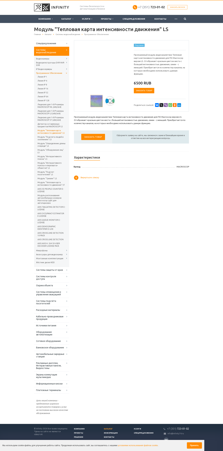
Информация (111, 433)
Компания (45, 19)
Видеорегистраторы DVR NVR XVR (50, 64)
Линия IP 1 (42, 77)
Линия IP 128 (43, 100)
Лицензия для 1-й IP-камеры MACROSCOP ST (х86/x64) (51, 118)
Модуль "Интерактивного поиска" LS (50, 157)
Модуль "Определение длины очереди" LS (51, 144)
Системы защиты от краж (49, 270)
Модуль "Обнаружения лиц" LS (51, 151)
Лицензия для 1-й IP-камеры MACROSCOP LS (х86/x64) (51, 112)
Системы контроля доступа (46, 277)
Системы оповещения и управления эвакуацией (48, 293)
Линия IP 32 (43, 93)
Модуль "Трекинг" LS (47, 178)
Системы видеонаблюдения (46, 51)
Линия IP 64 (43, 97)
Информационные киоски (49, 383)
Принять (194, 445)
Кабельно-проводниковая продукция (49, 317)
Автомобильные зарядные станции (50, 355)
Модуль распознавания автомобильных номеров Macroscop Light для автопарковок (49, 199)
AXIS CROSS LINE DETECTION (51, 239)
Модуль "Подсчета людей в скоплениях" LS (50, 138)
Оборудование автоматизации (44, 333)
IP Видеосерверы (44, 69)
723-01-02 (151, 7)
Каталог (67, 19)
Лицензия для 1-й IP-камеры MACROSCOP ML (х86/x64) (51, 105)
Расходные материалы (48, 310)
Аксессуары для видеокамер (49, 254)
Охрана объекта (44, 285)
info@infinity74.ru (176, 433)
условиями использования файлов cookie (138, 445)
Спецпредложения (134, 19)
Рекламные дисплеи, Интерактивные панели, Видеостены (48, 365)
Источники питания (46, 325)
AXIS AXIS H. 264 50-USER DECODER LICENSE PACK (49, 244)
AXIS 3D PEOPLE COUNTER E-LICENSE (51, 190)
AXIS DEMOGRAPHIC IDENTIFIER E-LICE (47, 227)
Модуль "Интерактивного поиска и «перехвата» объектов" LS (50, 165)
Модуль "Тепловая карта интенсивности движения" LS (51, 131)
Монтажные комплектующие (49, 258)
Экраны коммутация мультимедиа (46, 375)
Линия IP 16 (43, 89)
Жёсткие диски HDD (45, 262)
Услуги (87, 19)
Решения (78, 437)
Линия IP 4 (42, 81)
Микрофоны (42, 250)
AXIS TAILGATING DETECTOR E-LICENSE (51, 208)
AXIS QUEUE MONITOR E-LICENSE (49, 221)
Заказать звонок (177, 7)
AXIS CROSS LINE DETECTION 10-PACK (51, 234)
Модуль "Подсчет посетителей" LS (46, 173)
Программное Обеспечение (49, 73)
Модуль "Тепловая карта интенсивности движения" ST (51, 183)
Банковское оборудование (50, 347)
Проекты (107, 19)
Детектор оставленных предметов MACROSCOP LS (50, 125)
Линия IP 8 (42, 85)
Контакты (160, 19)
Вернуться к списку (86, 178)
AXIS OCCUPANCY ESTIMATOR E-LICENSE (51, 214)
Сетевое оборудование (48, 341)
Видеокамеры (42, 59)
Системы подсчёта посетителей (46, 302)
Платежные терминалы (48, 390)
